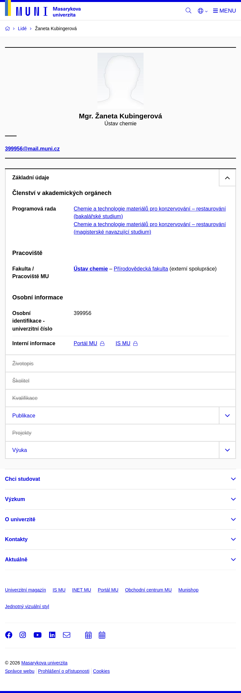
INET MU (81, 590)
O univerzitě (20, 519)
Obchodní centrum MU (148, 590)
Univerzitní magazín (25, 590)
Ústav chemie (91, 269)
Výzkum (15, 499)
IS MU (126, 343)
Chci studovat (22, 479)
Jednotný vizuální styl (27, 606)
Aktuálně (16, 559)
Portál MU (89, 343)
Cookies (101, 671)
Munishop (188, 590)
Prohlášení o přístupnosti (64, 671)
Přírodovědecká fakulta (141, 269)
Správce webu (19, 671)
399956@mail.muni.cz (32, 149)
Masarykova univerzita (44, 662)
